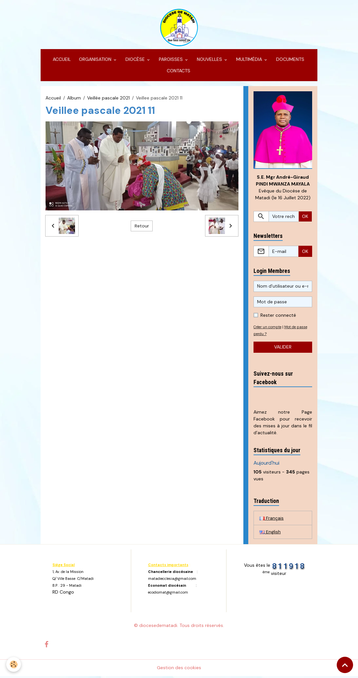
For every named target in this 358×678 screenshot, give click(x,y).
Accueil (53, 99)
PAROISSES (171, 61)
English (270, 534)
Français (271, 520)
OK (305, 218)
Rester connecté (278, 317)
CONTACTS (177, 72)
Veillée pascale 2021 (108, 99)
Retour (142, 227)
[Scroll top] (345, 665)
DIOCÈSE (135, 61)
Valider (283, 348)
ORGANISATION (95, 61)
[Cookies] (14, 664)
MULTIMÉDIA (249, 61)
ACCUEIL (61, 61)
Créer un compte (269, 328)
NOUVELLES (209, 61)
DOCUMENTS (289, 61)
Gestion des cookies (179, 669)
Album (74, 99)
